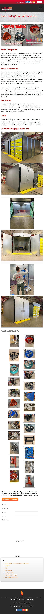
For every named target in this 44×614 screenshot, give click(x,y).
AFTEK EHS (21, 598)
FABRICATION (9, 573)
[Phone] (26, 516)
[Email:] (26, 512)
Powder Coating (29, 599)
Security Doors (20, 599)
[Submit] (17, 556)
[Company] (26, 509)
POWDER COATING (11, 575)
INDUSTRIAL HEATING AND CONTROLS (17, 563)
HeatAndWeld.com (30, 598)
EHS (6, 568)
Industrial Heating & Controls (9, 598)
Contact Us (28, 603)
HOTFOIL (8, 566)
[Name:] (26, 505)
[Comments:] (26, 529)
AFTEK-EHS (8, 570)
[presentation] (20, 548)
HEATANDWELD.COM (11, 577)
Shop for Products (10, 499)
